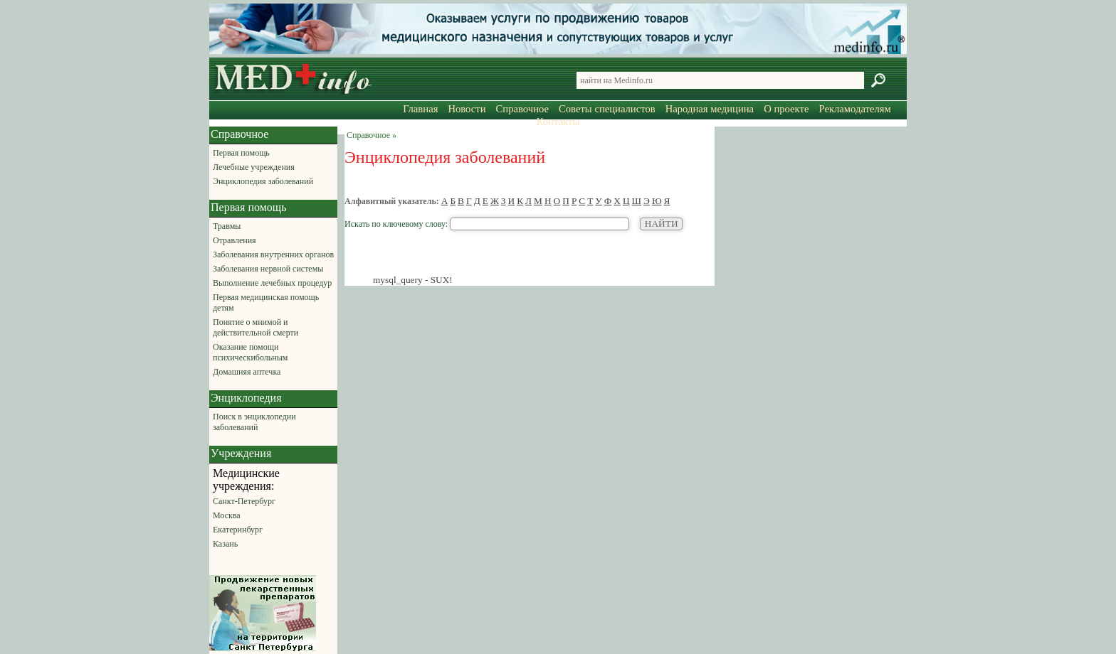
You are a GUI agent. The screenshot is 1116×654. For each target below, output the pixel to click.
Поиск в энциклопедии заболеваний (254, 422)
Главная (420, 108)
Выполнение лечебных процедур (272, 283)
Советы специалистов (607, 108)
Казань (225, 544)
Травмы (227, 226)
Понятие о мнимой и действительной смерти (255, 327)
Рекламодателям (854, 108)
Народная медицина (709, 108)
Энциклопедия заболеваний (263, 181)
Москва (227, 515)
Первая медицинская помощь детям (266, 302)
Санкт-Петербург (244, 501)
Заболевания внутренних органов (273, 254)
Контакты (558, 121)
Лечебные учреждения (254, 167)
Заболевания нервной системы (268, 269)
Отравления (234, 240)
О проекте (786, 108)
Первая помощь (241, 153)
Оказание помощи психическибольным (250, 352)
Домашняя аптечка (246, 372)
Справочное (522, 108)
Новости (466, 108)
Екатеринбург (238, 530)
